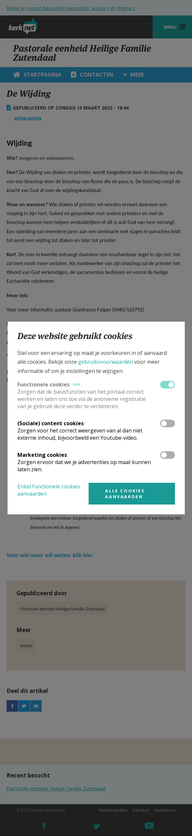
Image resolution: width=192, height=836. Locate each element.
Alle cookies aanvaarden (125, 494)
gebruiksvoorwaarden (105, 361)
